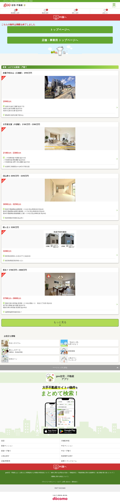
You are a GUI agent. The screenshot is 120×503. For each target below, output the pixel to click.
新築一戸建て (6, 451)
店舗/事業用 (5, 461)
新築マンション (7, 446)
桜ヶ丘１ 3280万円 (11, 227)
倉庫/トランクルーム (69, 461)
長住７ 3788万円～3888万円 (15, 270)
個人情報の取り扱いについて (105, 472)
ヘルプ (58, 482)
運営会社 (74, 482)
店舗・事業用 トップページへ (60, 40)
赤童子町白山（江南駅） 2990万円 (17, 73)
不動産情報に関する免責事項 (86, 472)
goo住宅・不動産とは (11, 472)
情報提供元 (73, 472)
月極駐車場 (65, 441)
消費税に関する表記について (59, 476)
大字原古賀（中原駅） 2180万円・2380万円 (21, 124)
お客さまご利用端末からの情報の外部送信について (34, 472)
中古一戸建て (66, 451)
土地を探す (5, 456)
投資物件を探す (67, 456)
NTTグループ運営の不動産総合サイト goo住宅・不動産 (18, 1)
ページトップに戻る (60, 368)
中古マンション (67, 446)
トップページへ (60, 29)
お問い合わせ (66, 482)
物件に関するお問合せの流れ (59, 472)
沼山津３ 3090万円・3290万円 (16, 176)
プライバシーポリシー (48, 482)
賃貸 (2, 441)
